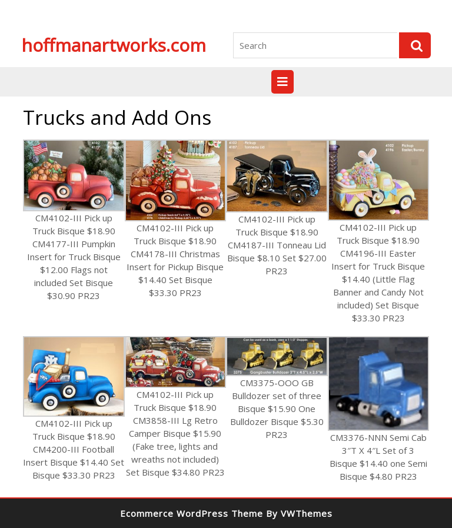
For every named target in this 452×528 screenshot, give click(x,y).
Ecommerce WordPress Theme (191, 513)
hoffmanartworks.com (113, 45)
